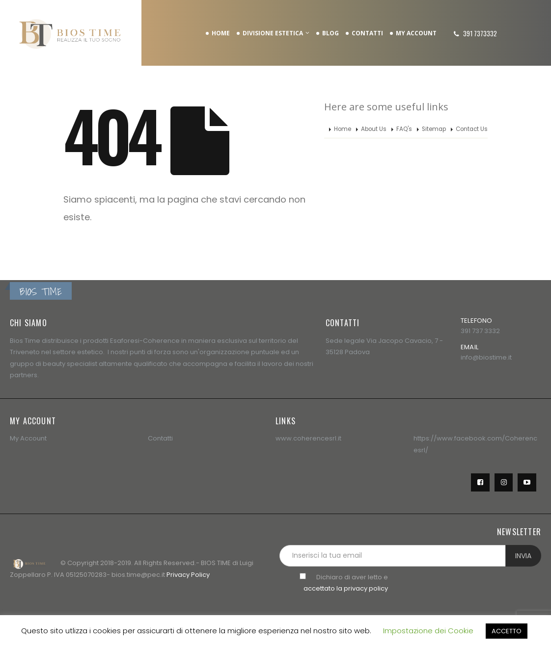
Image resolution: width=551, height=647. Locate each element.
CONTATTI (367, 33)
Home (342, 129)
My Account (28, 438)
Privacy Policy (188, 574)
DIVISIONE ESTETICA (273, 33)
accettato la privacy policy (345, 588)
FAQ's (404, 129)
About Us (373, 129)
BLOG (330, 33)
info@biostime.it (486, 357)
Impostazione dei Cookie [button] (428, 630)
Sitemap (434, 129)
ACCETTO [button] (507, 631)
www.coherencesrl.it (308, 438)
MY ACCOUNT (416, 33)
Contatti (160, 438)
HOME (221, 33)
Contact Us (472, 129)
